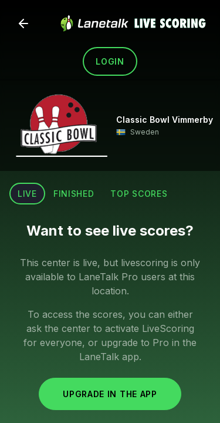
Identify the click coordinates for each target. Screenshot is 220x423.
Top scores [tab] (138, 194)
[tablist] (92, 193)
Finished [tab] (73, 194)
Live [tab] (27, 194)
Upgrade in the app (110, 394)
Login (110, 61)
